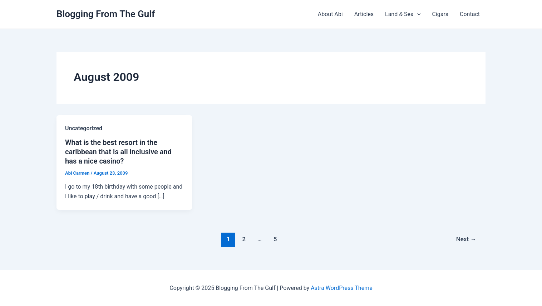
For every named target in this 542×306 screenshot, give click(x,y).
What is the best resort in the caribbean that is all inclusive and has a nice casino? (118, 151)
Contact (470, 14)
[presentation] (417, 14)
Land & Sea (402, 14)
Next (466, 239)
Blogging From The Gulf (105, 14)
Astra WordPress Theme (341, 288)
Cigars (440, 14)
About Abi (330, 14)
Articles (364, 14)
